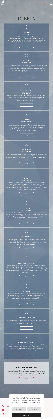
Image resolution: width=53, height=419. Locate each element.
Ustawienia (34, 409)
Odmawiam (19, 409)
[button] (45, 4)
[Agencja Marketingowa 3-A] (2, 2)
